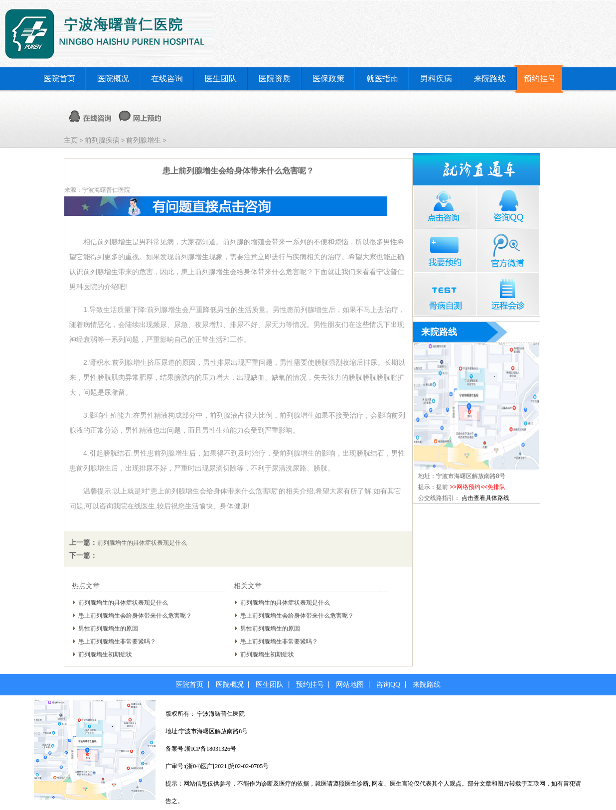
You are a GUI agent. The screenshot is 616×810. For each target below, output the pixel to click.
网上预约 (140, 116)
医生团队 (221, 78)
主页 (71, 140)
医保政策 (328, 78)
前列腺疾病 (102, 140)
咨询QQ (388, 684)
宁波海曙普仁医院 (221, 713)
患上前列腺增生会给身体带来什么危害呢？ (135, 615)
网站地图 (350, 684)
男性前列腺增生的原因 (108, 628)
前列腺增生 (143, 140)
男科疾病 (436, 78)
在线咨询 (167, 78)
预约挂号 (540, 78)
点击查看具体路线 (485, 497)
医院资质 (275, 78)
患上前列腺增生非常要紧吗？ (117, 641)
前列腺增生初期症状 (105, 654)
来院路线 (490, 78)
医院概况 (113, 78)
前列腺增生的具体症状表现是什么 (142, 542)
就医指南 (382, 78)
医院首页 (59, 78)
